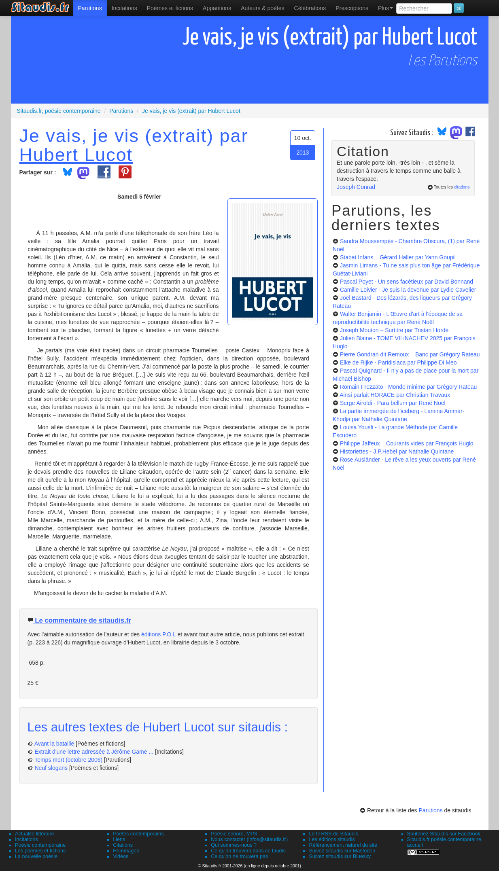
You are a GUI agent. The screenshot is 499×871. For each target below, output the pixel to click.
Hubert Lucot (76, 154)
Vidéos (120, 856)
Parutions (90, 8)
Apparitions (217, 8)
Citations (123, 845)
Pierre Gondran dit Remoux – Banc (410, 354)
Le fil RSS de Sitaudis (333, 834)
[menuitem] (90, 8)
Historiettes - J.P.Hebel (397, 451)
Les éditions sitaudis (332, 839)
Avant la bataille (54, 743)
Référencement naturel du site (343, 845)
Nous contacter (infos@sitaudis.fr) (249, 839)
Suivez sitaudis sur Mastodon (342, 851)
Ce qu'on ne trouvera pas (239, 856)
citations (462, 186)
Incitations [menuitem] (124, 8)
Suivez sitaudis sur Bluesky (340, 856)
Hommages (126, 851)
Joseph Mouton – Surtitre (394, 330)
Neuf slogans (51, 768)
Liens (119, 839)
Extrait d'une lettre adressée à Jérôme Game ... (93, 751)
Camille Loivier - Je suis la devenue (408, 289)
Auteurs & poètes (262, 8)
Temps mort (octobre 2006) (68, 760)
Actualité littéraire (34, 834)
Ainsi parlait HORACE (395, 395)
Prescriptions (351, 8)
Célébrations (310, 8)
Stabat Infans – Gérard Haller (398, 257)
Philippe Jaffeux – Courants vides (407, 443)
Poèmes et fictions (170, 8)
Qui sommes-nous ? (234, 845)
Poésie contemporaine (40, 845)
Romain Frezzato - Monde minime (408, 387)
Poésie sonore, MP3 (234, 834)
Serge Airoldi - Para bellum (393, 403)
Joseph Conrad (356, 187)
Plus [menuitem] (385, 8)
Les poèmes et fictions (40, 851)
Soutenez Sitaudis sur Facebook (443, 834)
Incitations (26, 839)
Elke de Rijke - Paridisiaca (398, 362)
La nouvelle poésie (36, 856)
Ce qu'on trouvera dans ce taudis (248, 851)
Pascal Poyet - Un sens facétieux (406, 281)
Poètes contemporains (138, 834)
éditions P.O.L (158, 634)
